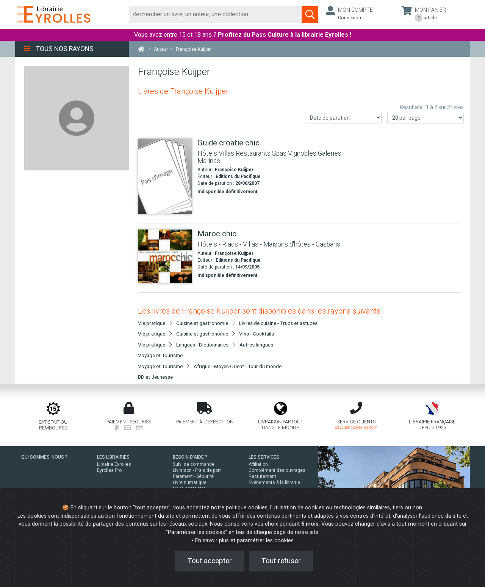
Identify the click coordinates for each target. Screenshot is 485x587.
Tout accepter (210, 560)
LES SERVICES (264, 457)
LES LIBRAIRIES (113, 457)
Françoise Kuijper (234, 169)
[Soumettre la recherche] (310, 14)
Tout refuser (281, 560)
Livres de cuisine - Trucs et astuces (278, 323)
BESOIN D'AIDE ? (190, 457)
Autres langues (256, 345)
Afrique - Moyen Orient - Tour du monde (238, 366)
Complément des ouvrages (277, 470)
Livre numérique (190, 482)
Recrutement (262, 476)
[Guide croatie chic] (165, 176)
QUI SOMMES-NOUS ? (44, 457)
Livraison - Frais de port (197, 470)
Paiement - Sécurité (193, 476)
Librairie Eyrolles (114, 464)
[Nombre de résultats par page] (425, 117)
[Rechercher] (215, 14)
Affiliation (258, 464)
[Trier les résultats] (343, 117)
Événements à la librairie (274, 482)
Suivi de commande (193, 464)
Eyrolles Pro (109, 470)
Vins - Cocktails (256, 334)
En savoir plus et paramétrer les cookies (244, 540)
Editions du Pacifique (238, 176)
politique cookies (247, 507)
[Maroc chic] (165, 256)
